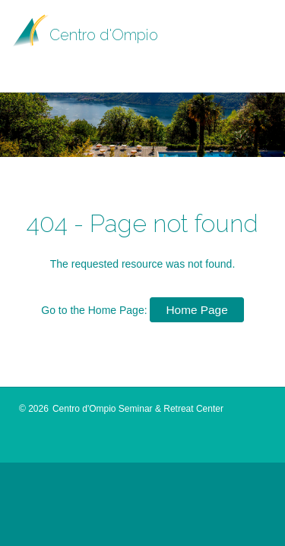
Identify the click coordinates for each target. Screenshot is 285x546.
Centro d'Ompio (103, 35)
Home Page (196, 309)
